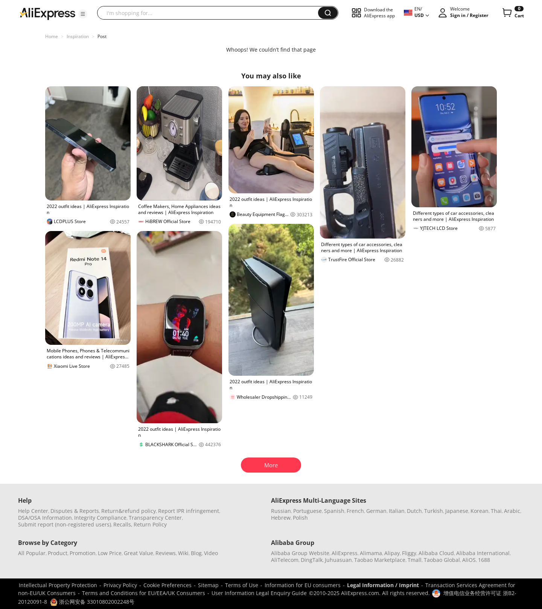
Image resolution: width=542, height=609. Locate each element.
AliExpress (345, 553)
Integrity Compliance (100, 517)
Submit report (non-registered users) (64, 524)
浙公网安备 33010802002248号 (92, 601)
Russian (281, 510)
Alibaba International (483, 553)
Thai (496, 510)
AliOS (469, 559)
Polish (300, 517)
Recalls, (122, 524)
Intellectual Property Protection (58, 585)
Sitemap (208, 585)
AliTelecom (284, 559)
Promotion (83, 553)
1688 (484, 559)
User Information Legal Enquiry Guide (259, 593)
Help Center (33, 510)
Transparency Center (155, 517)
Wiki (183, 553)
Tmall (415, 559)
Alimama (371, 553)
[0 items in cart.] (512, 13)
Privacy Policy (120, 585)
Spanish (334, 510)
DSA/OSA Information (45, 517)
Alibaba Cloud (436, 553)
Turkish (433, 510)
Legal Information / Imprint (383, 585)
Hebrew (281, 517)
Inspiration (78, 36)
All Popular (32, 553)
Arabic (512, 510)
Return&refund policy (128, 510)
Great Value (138, 553)
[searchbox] (210, 12)
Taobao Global (442, 559)
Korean (479, 510)
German (376, 510)
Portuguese (307, 510)
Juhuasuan (338, 559)
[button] (82, 13)
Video (211, 553)
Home (51, 36)
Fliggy (409, 553)
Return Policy (150, 524)
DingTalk (312, 559)
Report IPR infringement (188, 510)
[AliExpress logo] (47, 13)
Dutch (414, 510)
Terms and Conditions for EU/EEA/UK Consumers (143, 593)
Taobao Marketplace (379, 559)
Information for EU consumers (303, 585)
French (355, 510)
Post (102, 36)
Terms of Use (241, 585)
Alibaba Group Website (300, 553)
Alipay (392, 553)
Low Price (110, 553)
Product (57, 553)
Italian (397, 510)
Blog (196, 553)
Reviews (165, 553)
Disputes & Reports (74, 510)
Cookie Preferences (167, 585)
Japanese (456, 510)
